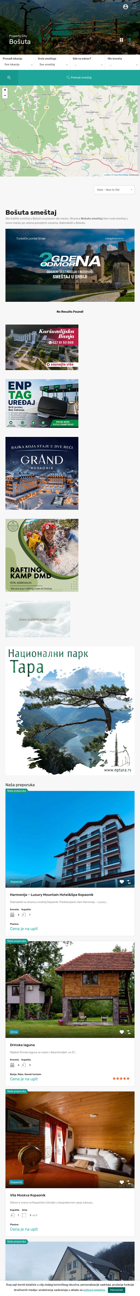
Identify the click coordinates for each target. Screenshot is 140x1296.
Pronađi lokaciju (12, 58)
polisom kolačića (94, 1290)
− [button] (5, 96)
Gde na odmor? (82, 58)
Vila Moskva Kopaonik (28, 1195)
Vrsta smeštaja (47, 58)
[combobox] (17, 65)
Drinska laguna (22, 1045)
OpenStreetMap (121, 175)
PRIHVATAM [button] (116, 1290)
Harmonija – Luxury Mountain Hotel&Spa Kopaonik (51, 895)
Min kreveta (115, 58)
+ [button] (5, 90)
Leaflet (107, 175)
